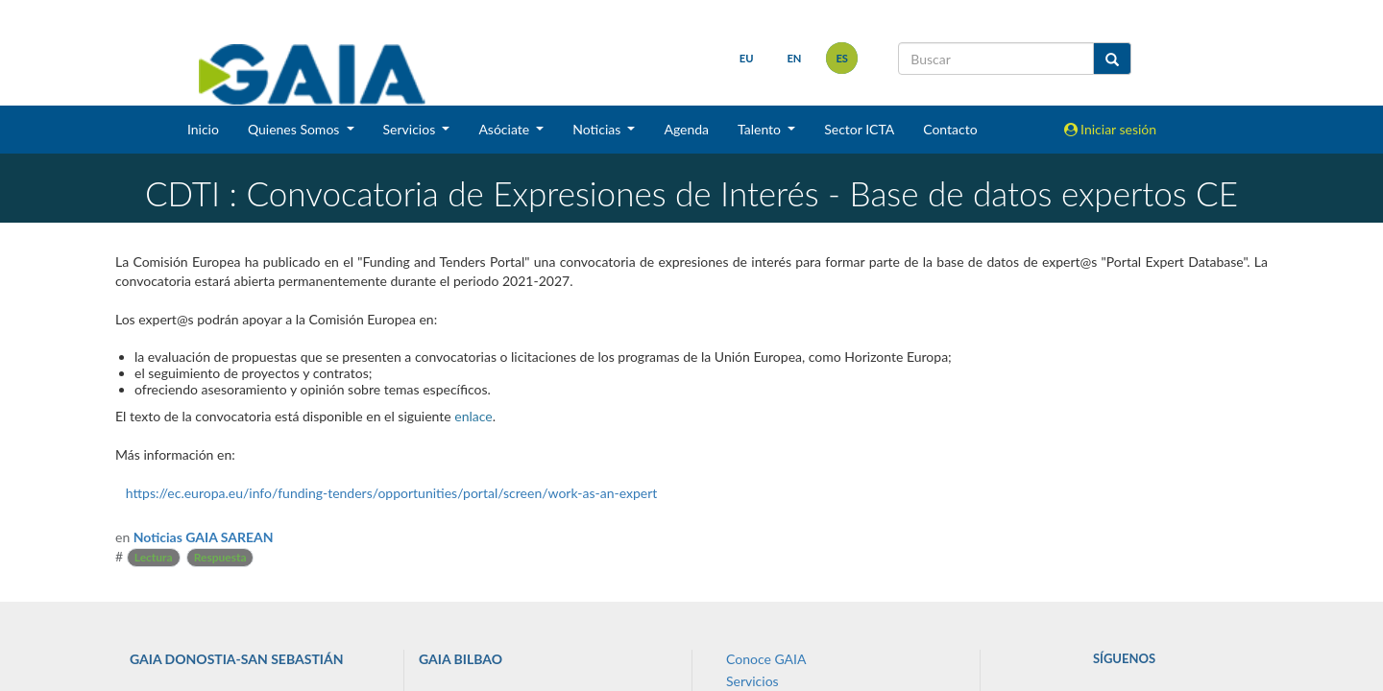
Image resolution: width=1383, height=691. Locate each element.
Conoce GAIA (766, 659)
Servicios (752, 681)
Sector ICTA (859, 129)
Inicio (203, 129)
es (842, 58)
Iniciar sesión (1110, 129)
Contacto (950, 129)
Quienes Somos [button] (295, 129)
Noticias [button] (598, 129)
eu (747, 58)
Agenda (686, 129)
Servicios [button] (411, 129)
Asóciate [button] (505, 129)
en (794, 58)
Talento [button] (761, 129)
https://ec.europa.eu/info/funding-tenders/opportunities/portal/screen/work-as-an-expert (392, 493)
